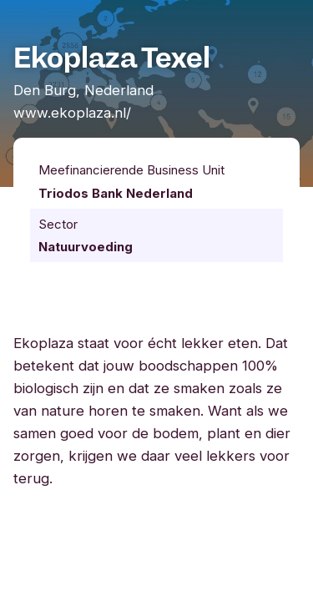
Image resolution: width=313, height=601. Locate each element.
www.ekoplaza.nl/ (72, 112)
